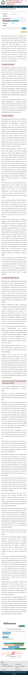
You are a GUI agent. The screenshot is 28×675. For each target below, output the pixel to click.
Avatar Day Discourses (9, 645)
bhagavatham (12, 656)
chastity (3, 654)
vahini (13, 23)
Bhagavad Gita (20, 652)
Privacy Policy (18, 669)
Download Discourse (7, 20)
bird (2, 652)
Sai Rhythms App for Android (8, 648)
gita (13, 653)
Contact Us (3, 669)
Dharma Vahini (14, 13)
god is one (21, 653)
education (8, 652)
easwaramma (14, 651)
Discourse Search (7, 643)
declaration (4, 653)
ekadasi (6, 656)
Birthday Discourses (19, 645)
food (17, 653)
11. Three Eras (21, 626)
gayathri (14, 652)
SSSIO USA (18, 664)
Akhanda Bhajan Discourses (18, 643)
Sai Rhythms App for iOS (20, 648)
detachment (19, 655)
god (17, 657)
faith (9, 653)
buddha (12, 657)
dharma (19, 651)
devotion (9, 654)
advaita (19, 656)
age (2, 655)
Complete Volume (15, 20)
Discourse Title (5, 637)
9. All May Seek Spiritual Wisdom (10, 623)
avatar (14, 657)
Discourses (15, 7)
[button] (23, 32)
